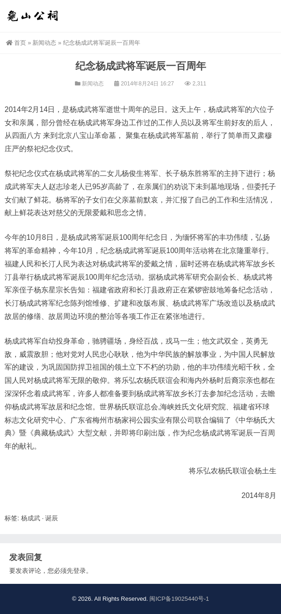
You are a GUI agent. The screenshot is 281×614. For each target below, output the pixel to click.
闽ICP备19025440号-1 (179, 598)
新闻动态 (44, 42)
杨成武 (30, 518)
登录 (79, 570)
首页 (16, 42)
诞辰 (51, 518)
